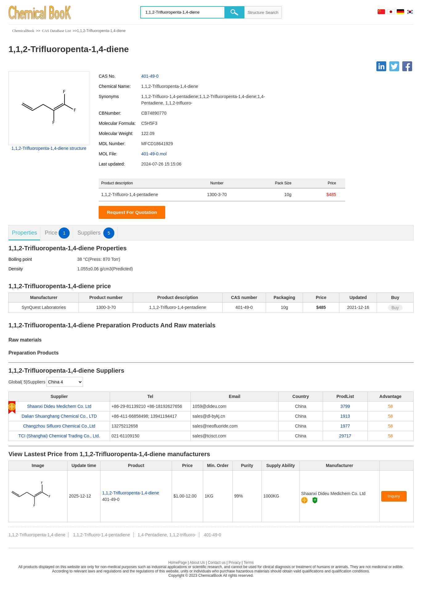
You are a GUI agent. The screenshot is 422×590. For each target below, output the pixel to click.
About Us (197, 562)
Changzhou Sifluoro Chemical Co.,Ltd (59, 426)
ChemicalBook (23, 31)
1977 (345, 426)
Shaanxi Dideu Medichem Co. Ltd (59, 406)
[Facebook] (407, 66)
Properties (24, 233)
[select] (65, 382)
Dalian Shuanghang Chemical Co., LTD (59, 416)
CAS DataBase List (56, 31)
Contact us (216, 562)
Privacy (234, 562)
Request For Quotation (132, 212)
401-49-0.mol (154, 153)
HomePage (177, 562)
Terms (249, 562)
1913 (345, 416)
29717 (345, 435)
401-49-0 (149, 76)
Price (57, 232)
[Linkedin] (381, 66)
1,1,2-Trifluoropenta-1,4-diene (130, 492)
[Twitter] (394, 66)
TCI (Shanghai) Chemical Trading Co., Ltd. (59, 435)
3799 (345, 406)
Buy (395, 307)
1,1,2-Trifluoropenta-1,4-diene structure (48, 148)
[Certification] (315, 500)
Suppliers (95, 232)
